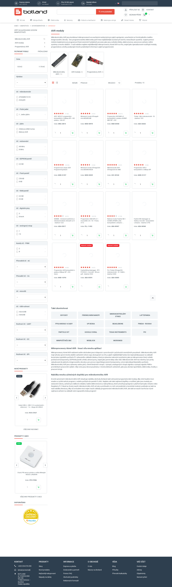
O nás (90, 566)
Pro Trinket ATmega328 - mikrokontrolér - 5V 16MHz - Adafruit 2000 (116, 272)
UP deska (91, 324)
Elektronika (53, 20)
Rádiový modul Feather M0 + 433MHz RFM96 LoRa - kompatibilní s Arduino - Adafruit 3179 (116, 221)
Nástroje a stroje (108, 20)
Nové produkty (44, 570)
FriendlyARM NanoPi (91, 315)
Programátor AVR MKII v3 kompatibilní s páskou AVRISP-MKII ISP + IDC (117, 118)
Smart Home (127, 20)
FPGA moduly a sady (64, 324)
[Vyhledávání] (86, 12)
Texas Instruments (117, 332)
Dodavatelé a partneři (71, 570)
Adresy (139, 570)
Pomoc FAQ (67, 573)
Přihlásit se (134, 10)
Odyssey (64, 315)
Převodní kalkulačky (119, 573)
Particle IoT (64, 332)
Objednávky (141, 573)
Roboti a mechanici (86, 20)
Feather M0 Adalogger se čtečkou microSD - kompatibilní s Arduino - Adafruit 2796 (144, 221)
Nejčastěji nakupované (47, 573)
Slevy (41, 566)
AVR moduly (19, 43)
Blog (114, 566)
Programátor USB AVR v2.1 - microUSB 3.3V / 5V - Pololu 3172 (90, 221)
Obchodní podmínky (70, 577)
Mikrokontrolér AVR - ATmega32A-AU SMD (114, 168)
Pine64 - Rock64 (144, 324)
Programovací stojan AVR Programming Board (62, 168)
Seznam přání (142, 577)
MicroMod (117, 340)
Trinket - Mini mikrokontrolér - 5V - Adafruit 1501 (144, 117)
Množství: (111, 83)
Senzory (68, 20)
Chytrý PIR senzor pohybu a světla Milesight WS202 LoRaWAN (31, 473)
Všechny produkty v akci (31, 497)
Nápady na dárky (45, 577)
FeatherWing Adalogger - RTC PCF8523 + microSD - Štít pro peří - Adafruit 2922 (90, 272)
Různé (143, 20)
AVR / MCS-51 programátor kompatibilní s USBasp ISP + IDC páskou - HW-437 (64, 118)
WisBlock (91, 340)
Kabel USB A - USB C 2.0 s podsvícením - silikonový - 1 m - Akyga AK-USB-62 (31, 406)
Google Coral (91, 332)
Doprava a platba (69, 566)
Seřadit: (75, 83)
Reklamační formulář (71, 581)
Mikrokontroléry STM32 (118, 315)
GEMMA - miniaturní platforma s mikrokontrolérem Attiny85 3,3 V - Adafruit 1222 (64, 221)
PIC (144, 332)
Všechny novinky (30, 429)
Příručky (115, 570)
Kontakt (150, 10)
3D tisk (21, 20)
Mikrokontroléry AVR (22, 39)
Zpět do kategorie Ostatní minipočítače (25, 31)
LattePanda (145, 315)
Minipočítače (36, 20)
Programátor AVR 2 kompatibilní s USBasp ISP (142, 168)
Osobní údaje (141, 566)
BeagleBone (118, 324)
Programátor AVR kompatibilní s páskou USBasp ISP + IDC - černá (64, 272)
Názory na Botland (95, 570)
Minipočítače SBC (63, 340)
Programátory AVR (22, 47)
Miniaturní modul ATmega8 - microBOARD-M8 (90, 117)
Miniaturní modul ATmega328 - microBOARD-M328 (91, 168)
